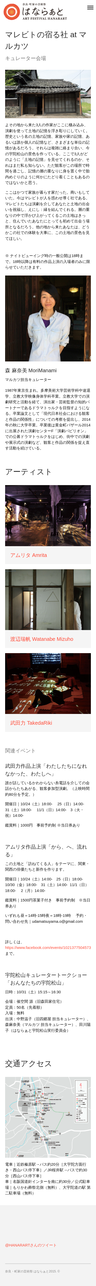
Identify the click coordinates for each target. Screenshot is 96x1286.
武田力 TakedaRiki (31, 723)
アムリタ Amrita (28, 555)
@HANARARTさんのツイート (31, 1245)
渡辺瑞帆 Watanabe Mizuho (41, 639)
